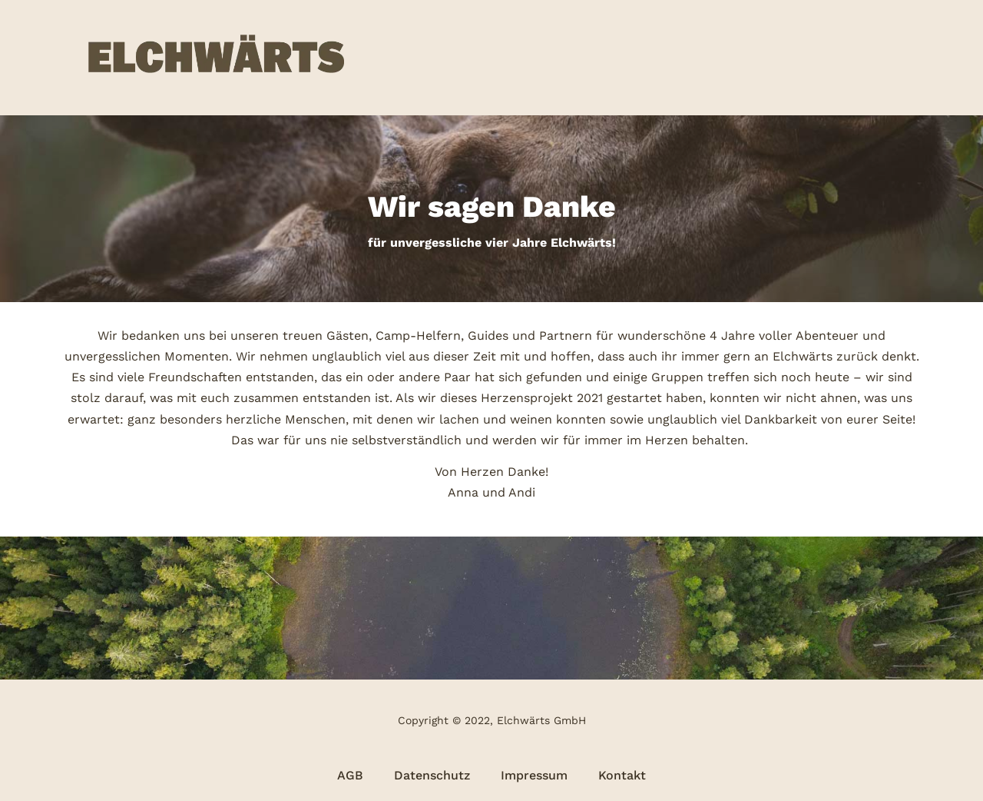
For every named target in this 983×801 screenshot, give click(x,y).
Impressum (534, 775)
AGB (350, 775)
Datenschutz (432, 775)
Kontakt (622, 775)
